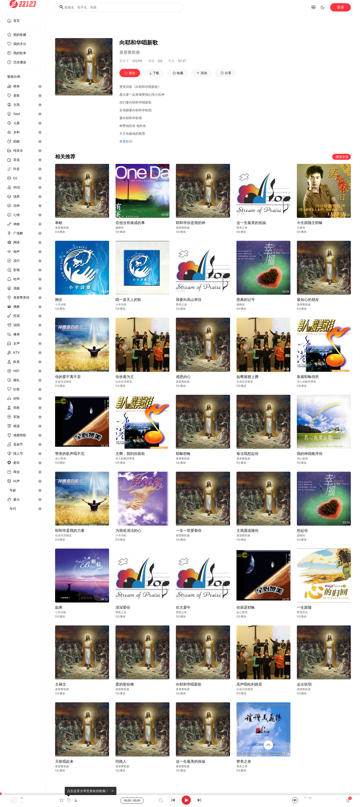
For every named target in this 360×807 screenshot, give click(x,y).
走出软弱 (304, 684)
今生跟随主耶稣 (310, 223)
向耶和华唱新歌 (189, 684)
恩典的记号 (245, 300)
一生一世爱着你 (189, 530)
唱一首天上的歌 (128, 300)
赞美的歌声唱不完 (69, 454)
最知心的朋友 (308, 300)
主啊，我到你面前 (130, 454)
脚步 (58, 300)
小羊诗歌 (60, 304)
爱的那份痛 (124, 684)
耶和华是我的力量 (69, 530)
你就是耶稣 (245, 607)
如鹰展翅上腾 (247, 377)
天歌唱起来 (64, 761)
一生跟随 (304, 607)
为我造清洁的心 (128, 530)
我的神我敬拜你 (310, 454)
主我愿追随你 (247, 530)
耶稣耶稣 (183, 454)
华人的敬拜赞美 (306, 381)
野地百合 (302, 612)
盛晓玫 (119, 227)
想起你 (302, 530)
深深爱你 (122, 607)
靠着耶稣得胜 (308, 377)
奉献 (58, 223)
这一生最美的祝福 (251, 223)
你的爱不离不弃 (68, 377)
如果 (58, 607)
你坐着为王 (124, 377)
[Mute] (295, 800)
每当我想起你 (247, 454)
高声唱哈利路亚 (249, 684)
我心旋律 (302, 458)
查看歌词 (125, 141)
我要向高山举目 (189, 300)
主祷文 (60, 684)
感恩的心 (183, 377)
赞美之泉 (242, 227)
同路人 (121, 761)
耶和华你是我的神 (190, 223)
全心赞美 (60, 458)
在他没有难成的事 (130, 223)
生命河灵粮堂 (63, 381)
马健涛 (301, 227)
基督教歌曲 (129, 52)
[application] (180, 800)
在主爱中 (183, 607)
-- (22, 798)
